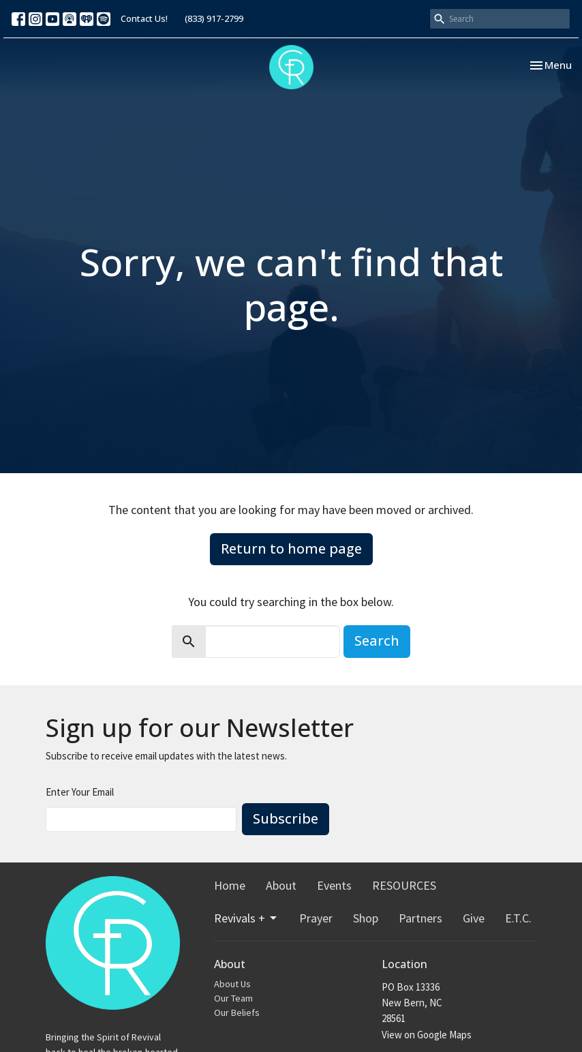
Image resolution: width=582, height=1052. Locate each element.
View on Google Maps (427, 1034)
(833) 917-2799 (214, 18)
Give (474, 918)
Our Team (233, 998)
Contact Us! (144, 18)
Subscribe (285, 818)
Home (229, 885)
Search (376, 640)
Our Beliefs (237, 1012)
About (281, 885)
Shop (365, 918)
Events (334, 885)
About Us (232, 984)
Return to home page (291, 548)
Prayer (316, 918)
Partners (420, 918)
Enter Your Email (80, 791)
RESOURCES (404, 885)
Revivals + (246, 918)
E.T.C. (518, 918)
